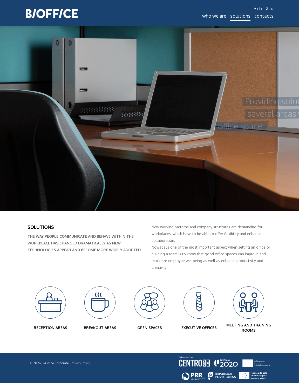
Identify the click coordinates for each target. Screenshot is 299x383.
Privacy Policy (80, 363)
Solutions (240, 16)
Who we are (214, 16)
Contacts (264, 16)
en (270, 9)
